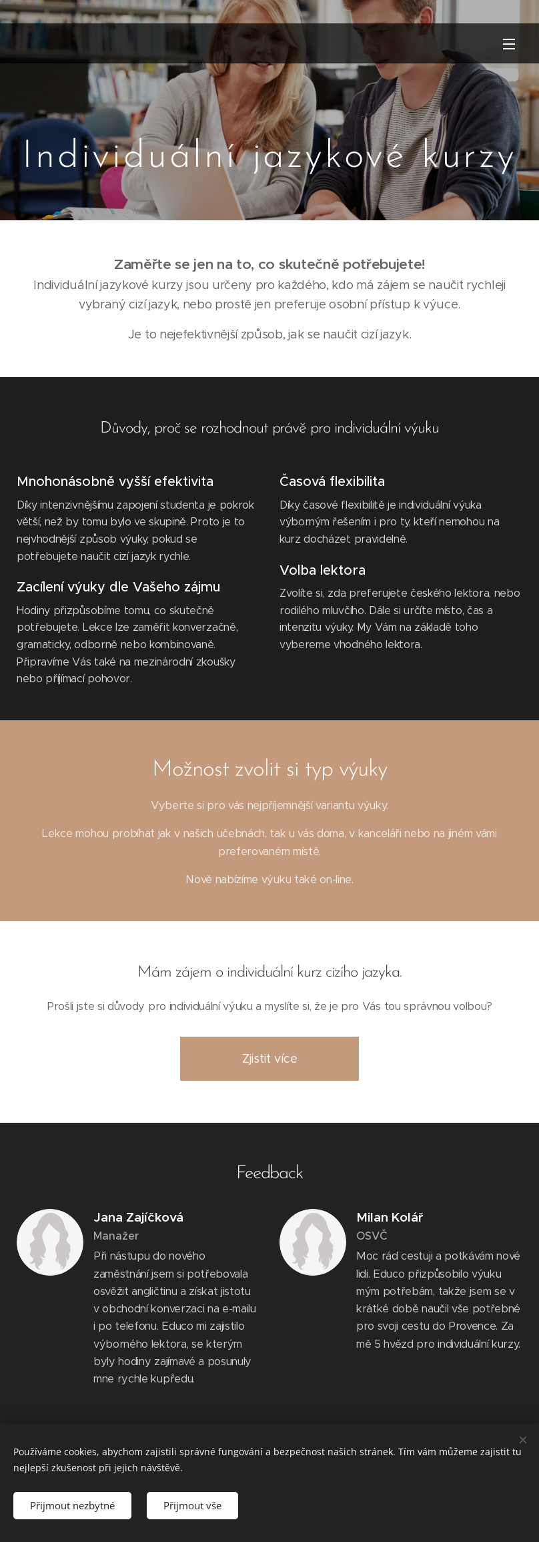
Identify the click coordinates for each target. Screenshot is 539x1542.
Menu (509, 44)
